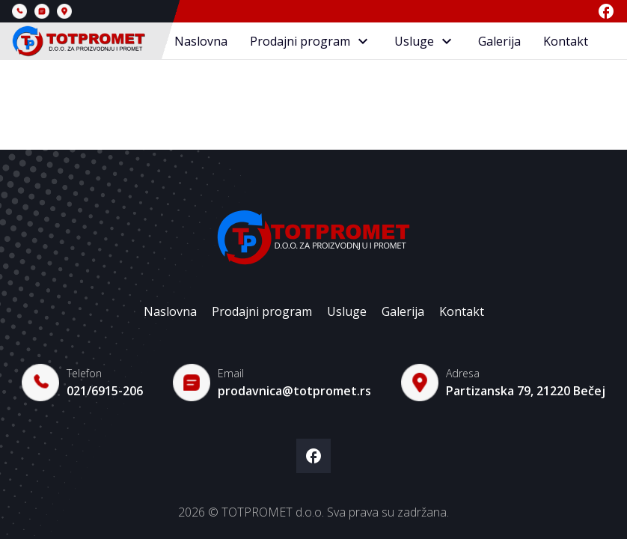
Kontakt (565, 41)
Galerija (499, 41)
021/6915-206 (105, 391)
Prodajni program (311, 41)
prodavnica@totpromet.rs (294, 391)
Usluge (425, 41)
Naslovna (200, 41)
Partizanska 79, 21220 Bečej (525, 391)
